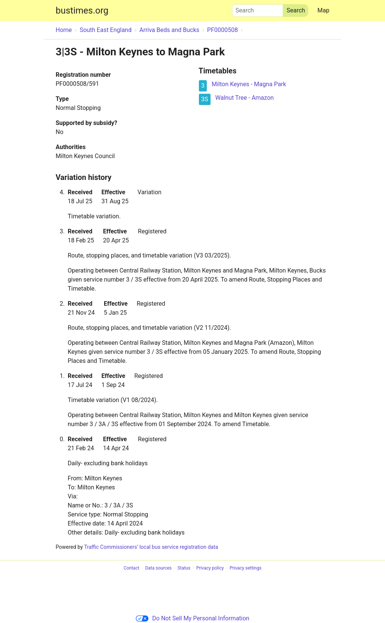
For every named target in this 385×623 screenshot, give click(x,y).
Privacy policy (210, 568)
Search (257, 8)
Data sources (158, 568)
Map (323, 10)
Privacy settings (246, 568)
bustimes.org (82, 10)
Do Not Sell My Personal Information (192, 618)
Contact (131, 568)
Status (183, 568)
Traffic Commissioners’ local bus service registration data (151, 547)
